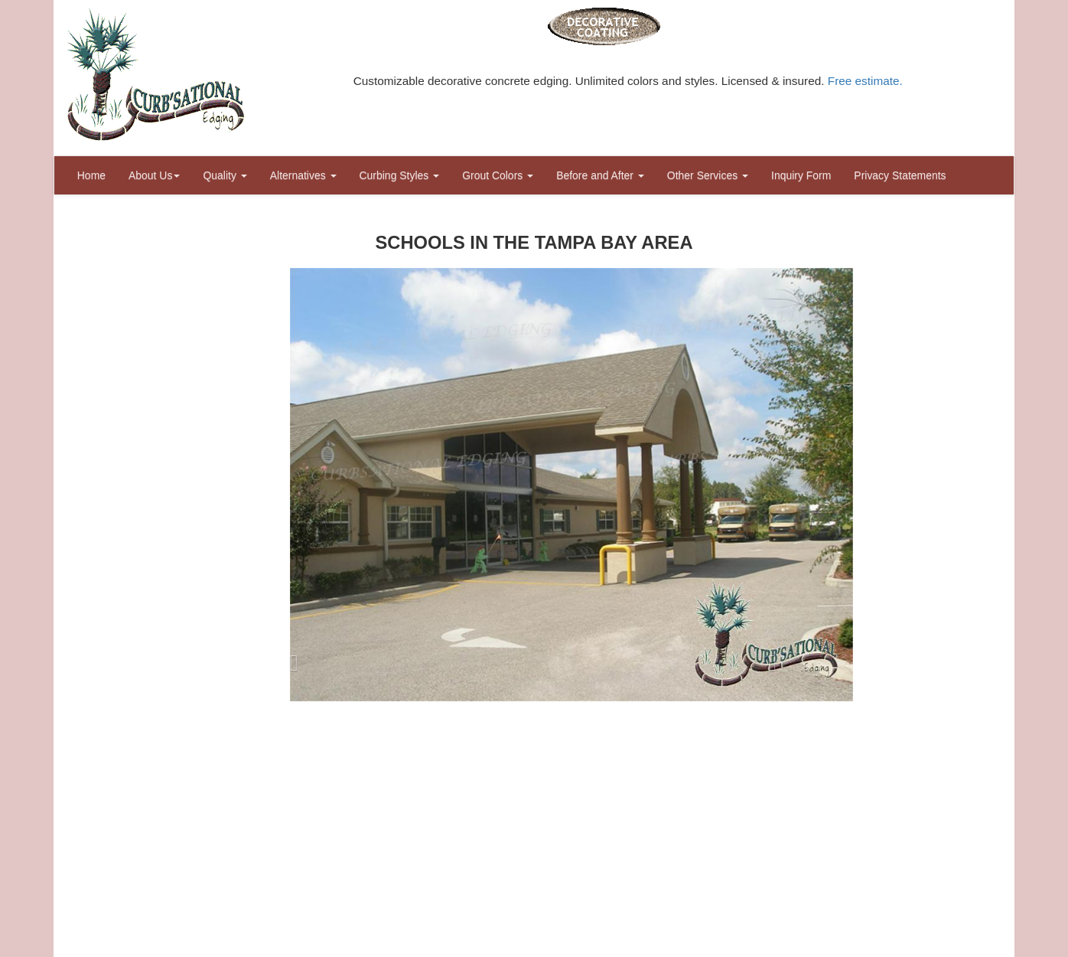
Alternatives (303, 175)
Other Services (707, 175)
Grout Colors (497, 175)
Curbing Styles (400, 175)
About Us (154, 175)
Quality (224, 175)
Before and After (600, 175)
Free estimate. (865, 80)
